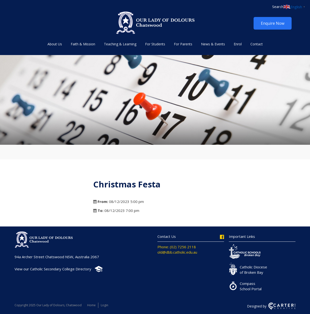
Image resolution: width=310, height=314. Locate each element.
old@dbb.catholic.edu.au (177, 252)
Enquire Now (272, 23)
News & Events (213, 44)
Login (104, 305)
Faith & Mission (83, 44)
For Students (155, 44)
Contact (256, 44)
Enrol (238, 44)
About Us (54, 44)
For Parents (183, 44)
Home (91, 305)
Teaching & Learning (120, 44)
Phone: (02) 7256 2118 (176, 246)
